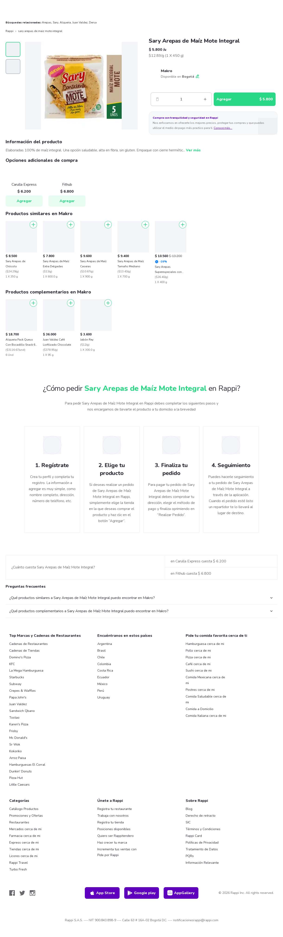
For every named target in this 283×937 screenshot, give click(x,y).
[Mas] (205, 99)
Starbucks (16, 677)
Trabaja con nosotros (113, 815)
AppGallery (181, 893)
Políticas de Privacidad (202, 842)
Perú (100, 690)
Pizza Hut (16, 778)
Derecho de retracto (201, 815)
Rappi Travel (18, 863)
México (102, 684)
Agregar (24, 201)
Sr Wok (14, 744)
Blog (189, 809)
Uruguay (103, 697)
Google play (141, 893)
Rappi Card (194, 836)
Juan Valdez (80, 22)
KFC (12, 664)
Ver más (193, 150)
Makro (166, 70)
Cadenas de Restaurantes (28, 644)
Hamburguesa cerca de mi (205, 644)
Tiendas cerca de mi (24, 849)
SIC (188, 822)
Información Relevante (202, 863)
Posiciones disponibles (113, 829)
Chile (101, 657)
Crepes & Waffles (22, 690)
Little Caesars (19, 784)
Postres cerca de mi (200, 690)
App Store (102, 893)
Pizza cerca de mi (198, 657)
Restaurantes (19, 822)
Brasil (101, 650)
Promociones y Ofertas (26, 815)
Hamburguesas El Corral (27, 764)
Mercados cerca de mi (25, 829)
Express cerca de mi (24, 842)
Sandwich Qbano (22, 711)
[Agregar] (33, 224)
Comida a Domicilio (199, 709)
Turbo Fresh (18, 869)
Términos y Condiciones (203, 829)
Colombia (104, 664)
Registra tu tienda (110, 822)
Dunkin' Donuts (20, 771)
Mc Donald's (18, 738)
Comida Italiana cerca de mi (206, 716)
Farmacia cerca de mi (24, 836)
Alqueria (65, 22)
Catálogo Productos (23, 809)
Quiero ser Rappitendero (115, 836)
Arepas (46, 22)
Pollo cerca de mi (198, 650)
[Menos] (157, 99)
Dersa (93, 22)
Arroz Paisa (17, 758)
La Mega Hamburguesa (26, 670)
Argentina (104, 644)
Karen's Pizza (18, 724)
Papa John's (17, 697)
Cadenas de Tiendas (24, 650)
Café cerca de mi (198, 664)
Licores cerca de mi (23, 856)
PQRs (190, 856)
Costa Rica (105, 670)
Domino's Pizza (20, 657)
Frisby (13, 731)
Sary (55, 22)
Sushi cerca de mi (199, 670)
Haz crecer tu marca (112, 842)
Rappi (9, 31)
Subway (15, 684)
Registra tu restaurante (114, 809)
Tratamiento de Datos (202, 849)
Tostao (14, 717)
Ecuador (103, 677)
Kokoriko (15, 751)
